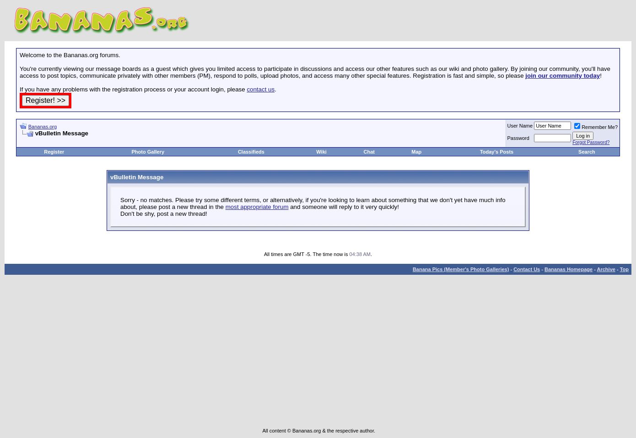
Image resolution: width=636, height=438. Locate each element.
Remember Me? (596, 127)
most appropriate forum (257, 206)
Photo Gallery (148, 152)
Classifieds (251, 152)
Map (416, 152)
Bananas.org (42, 126)
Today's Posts (496, 152)
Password (518, 138)
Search (586, 152)
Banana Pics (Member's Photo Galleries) (461, 269)
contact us (261, 89)
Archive (606, 269)
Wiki (321, 152)
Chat (369, 152)
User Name (520, 125)
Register (54, 152)
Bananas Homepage (568, 269)
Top (624, 269)
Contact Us (526, 269)
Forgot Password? (590, 142)
